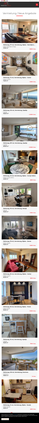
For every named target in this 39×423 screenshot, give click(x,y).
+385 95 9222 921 (33, 0)
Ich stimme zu (5, 419)
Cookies (15, 414)
